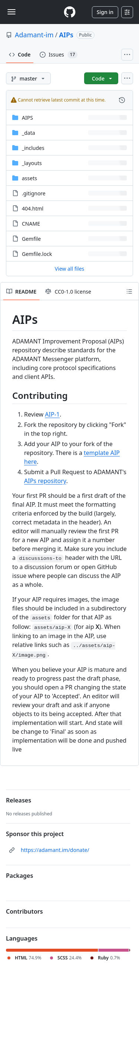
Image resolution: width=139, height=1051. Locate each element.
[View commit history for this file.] (122, 100)
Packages (19, 876)
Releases (18, 800)
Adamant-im (34, 34)
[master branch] (28, 78)
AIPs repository (45, 481)
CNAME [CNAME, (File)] (31, 223)
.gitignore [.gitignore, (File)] (34, 193)
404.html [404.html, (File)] (32, 208)
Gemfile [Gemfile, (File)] (31, 238)
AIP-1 (52, 414)
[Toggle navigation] (11, 11)
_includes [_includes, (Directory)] (33, 147)
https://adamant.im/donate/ (55, 849)
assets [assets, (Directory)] (29, 178)
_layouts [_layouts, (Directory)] (32, 163)
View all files (70, 268)
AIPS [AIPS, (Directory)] (27, 117)
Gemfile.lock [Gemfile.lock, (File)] (37, 253)
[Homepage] (70, 12)
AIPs (66, 34)
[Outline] (129, 291)
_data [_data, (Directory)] (28, 132)
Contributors (24, 911)
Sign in (105, 12)
